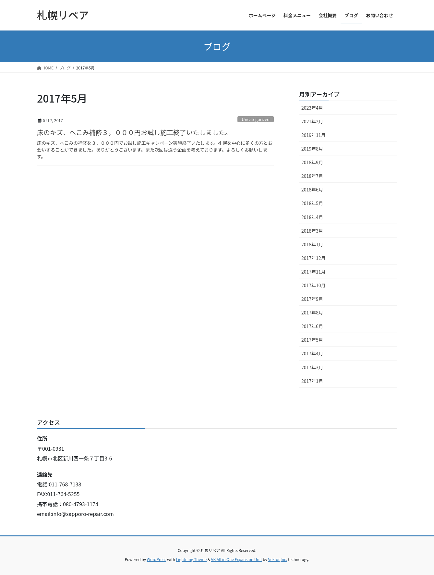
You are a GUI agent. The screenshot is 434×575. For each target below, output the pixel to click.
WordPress (156, 559)
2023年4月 (312, 107)
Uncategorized (256, 119)
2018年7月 (312, 176)
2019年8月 (312, 148)
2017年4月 (312, 353)
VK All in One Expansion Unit (236, 559)
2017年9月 (312, 299)
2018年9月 (312, 162)
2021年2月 (312, 121)
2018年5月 (312, 203)
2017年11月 (313, 271)
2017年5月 (312, 339)
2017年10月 (313, 285)
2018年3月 (312, 230)
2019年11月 (313, 135)
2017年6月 (312, 326)
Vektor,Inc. (277, 559)
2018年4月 (312, 217)
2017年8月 (312, 312)
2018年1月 (312, 244)
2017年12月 (313, 258)
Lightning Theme (191, 559)
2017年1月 (312, 381)
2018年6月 (312, 189)
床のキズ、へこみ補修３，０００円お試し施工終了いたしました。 (134, 132)
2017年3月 (312, 367)
